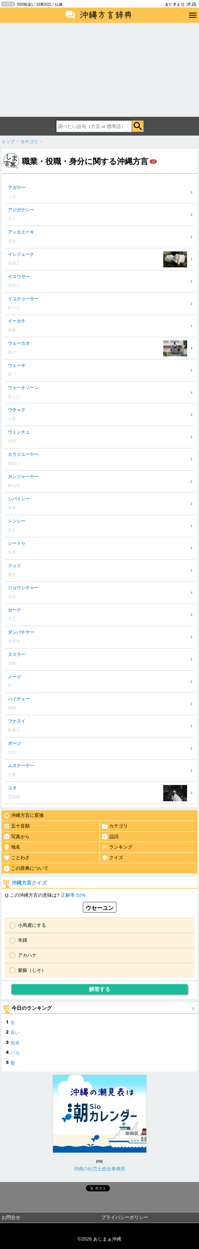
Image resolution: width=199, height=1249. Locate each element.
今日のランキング (32, 1008)
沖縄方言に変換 (23, 815)
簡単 (15, 1042)
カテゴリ (114, 826)
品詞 (109, 836)
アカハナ (27, 955)
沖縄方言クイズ (29, 882)
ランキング (117, 847)
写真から (16, 836)
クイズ (112, 857)
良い (15, 1032)
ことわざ (16, 857)
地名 (11, 847)
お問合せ (11, 1217)
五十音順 (16, 826)
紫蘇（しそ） (32, 970)
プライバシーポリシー (124, 1217)
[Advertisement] (99, 70)
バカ (15, 1052)
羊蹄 (22, 940)
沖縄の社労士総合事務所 (99, 1168)
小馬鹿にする (32, 925)
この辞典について (26, 868)
